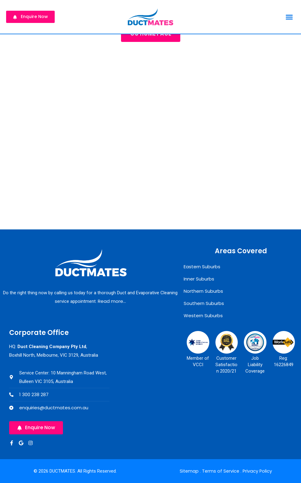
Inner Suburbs (199, 279)
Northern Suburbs (203, 291)
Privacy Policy (258, 471)
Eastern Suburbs (202, 266)
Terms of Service (220, 471)
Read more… (112, 301)
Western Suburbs (203, 315)
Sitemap (188, 471)
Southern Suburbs (204, 303)
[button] (289, 17)
